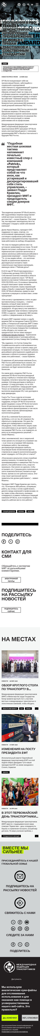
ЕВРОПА (5, 772)
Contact (20, 904)
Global (30, 511)
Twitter (13, 922)
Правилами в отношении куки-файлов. (15, 1032)
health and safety (10, 709)
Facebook (20, 922)
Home (5, 63)
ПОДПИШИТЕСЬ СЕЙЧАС (11, 610)
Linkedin (13, 928)
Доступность (16, 979)
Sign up (20, 877)
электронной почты (11, 579)
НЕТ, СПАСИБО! (30, 1017)
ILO (21, 709)
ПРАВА (28, 709)
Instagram (20, 928)
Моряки (21, 511)
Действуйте (32, 5)
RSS (26, 928)
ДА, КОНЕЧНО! (10, 1017)
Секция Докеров (9, 511)
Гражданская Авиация (11, 836)
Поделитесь (16, 534)
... (36, 709)
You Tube (26, 922)
